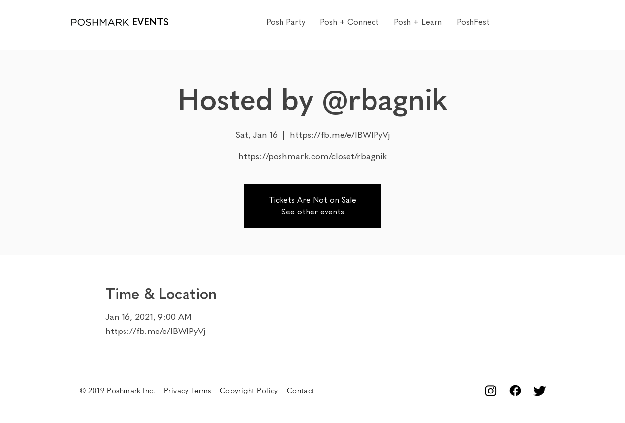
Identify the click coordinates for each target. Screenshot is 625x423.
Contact (300, 390)
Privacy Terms (192, 390)
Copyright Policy (253, 390)
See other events (312, 211)
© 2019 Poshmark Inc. (122, 390)
